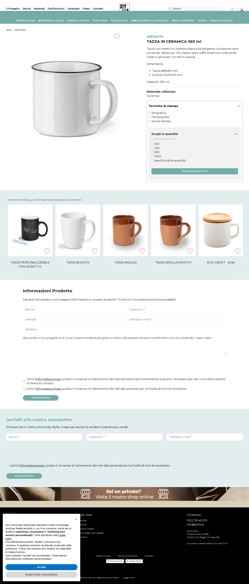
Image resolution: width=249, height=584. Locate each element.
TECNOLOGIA (119, 20)
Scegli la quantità (164, 134)
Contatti (98, 8)
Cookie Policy (135, 561)
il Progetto (13, 8)
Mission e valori (103, 555)
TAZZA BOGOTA (94, 262)
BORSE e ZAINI (26, 20)
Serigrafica (158, 113)
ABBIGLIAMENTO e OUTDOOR (149, 20)
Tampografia (160, 117)
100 (156, 144)
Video (86, 8)
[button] (76, 519)
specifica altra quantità (170, 160)
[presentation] (49, 366)
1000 (157, 156)
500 (157, 152)
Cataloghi (73, 8)
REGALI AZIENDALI (183, 20)
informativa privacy (49, 379)
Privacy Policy (116, 561)
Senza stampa (161, 121)
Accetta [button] (41, 567)
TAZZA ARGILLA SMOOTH (213, 262)
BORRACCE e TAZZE (51, 20)
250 (157, 148)
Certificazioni (56, 8)
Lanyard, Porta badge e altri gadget (86, 533)
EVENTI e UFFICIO (78, 20)
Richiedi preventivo (195, 171)
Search (170, 9)
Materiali (39, 8)
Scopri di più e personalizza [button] (41, 574)
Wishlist (236, 9)
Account (232, 9)
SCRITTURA (100, 20)
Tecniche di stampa (163, 106)
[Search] (195, 8)
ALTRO (202, 20)
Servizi (27, 8)
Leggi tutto (128, 577)
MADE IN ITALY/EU (221, 20)
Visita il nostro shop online (124, 494)
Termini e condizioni (128, 555)
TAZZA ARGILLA (154, 262)
